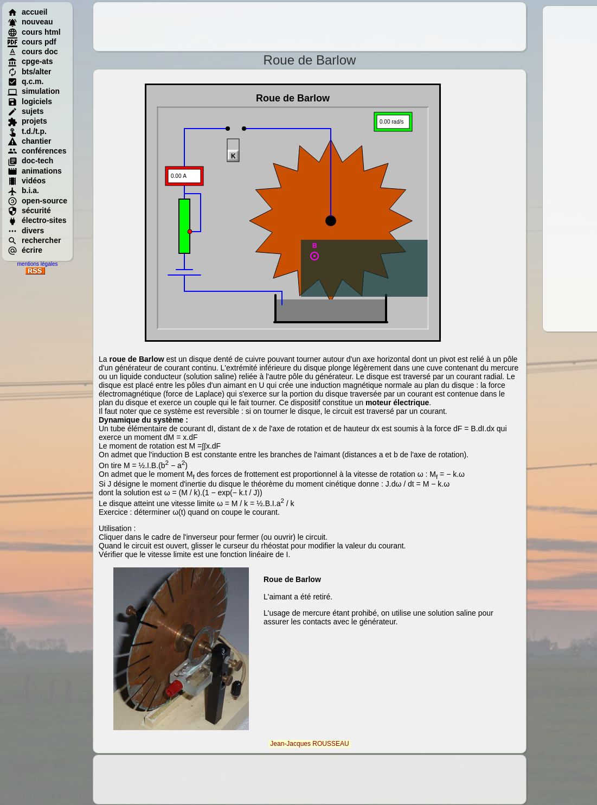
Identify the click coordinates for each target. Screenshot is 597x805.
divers (26, 230)
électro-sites (37, 220)
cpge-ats (30, 61)
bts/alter (29, 71)
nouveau (30, 21)
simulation (34, 91)
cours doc (33, 51)
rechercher (34, 240)
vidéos (27, 180)
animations (35, 171)
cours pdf (32, 41)
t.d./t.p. (27, 131)
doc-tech (30, 160)
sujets (25, 111)
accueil (27, 12)
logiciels (30, 101)
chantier (29, 141)
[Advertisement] (309, 26)
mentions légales (37, 264)
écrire (25, 250)
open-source (37, 200)
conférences (37, 150)
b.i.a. (23, 190)
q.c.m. (25, 81)
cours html (34, 32)
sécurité (29, 210)
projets (27, 121)
